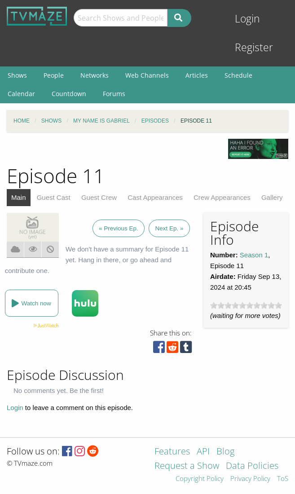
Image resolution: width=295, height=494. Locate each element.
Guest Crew (99, 197)
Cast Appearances (155, 197)
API (203, 452)
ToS (282, 479)
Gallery (272, 197)
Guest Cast (53, 197)
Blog (225, 452)
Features (172, 452)
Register (254, 47)
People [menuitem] (54, 75)
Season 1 (254, 255)
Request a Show (186, 466)
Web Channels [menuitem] (147, 75)
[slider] (246, 305)
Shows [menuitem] (17, 75)
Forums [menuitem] (114, 93)
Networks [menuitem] (94, 75)
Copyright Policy (200, 479)
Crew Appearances (222, 197)
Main (18, 197)
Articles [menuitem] (196, 75)
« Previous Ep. (118, 228)
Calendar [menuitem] (21, 93)
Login (247, 19)
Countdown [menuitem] (69, 93)
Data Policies (252, 466)
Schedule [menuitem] (238, 75)
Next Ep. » (169, 228)
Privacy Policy (250, 479)
